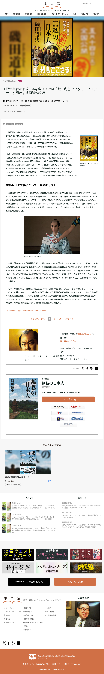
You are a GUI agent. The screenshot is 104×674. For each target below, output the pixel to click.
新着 (6, 14)
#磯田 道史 (9, 484)
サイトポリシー (10, 608)
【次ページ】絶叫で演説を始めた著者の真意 (26, 310)
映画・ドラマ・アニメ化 (60, 14)
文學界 (49, 608)
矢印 (54, 536)
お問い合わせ (9, 622)
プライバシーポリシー (12, 612)
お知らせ (7, 619)
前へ (43, 319)
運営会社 (7, 615)
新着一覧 (27, 608)
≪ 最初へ (34, 319)
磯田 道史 (10, 124)
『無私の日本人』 (84, 334)
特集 (74, 14)
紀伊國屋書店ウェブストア (77, 413)
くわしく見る (67, 399)
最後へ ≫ (70, 319)
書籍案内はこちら (29, 581)
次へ (61, 319)
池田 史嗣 (7, 101)
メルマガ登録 (75, 581)
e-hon (59, 419)
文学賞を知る (41, 14)
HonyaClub (77, 419)
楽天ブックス (77, 407)
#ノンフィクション (17, 111)
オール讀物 (50, 612)
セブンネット (59, 413)
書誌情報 (96, 14)
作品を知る (29, 14)
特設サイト (84, 14)
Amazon (59, 407)
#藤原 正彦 (17, 484)
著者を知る (16, 14)
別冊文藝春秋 (51, 615)
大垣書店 (68, 425)
